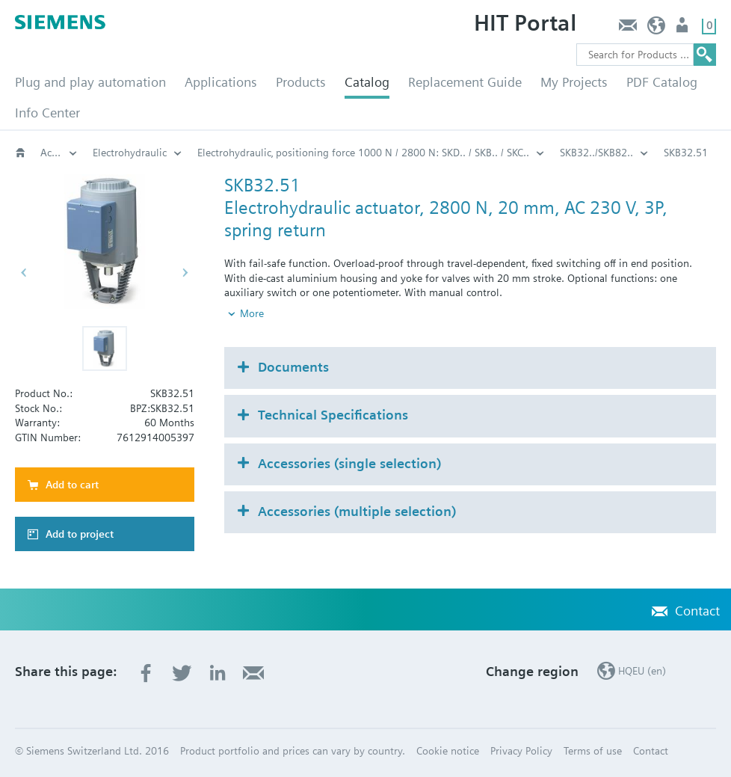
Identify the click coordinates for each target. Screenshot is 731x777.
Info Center (47, 112)
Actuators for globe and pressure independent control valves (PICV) (59, 153)
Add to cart (72, 485)
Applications (221, 82)
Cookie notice (447, 751)
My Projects (574, 82)
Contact (627, 28)
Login (683, 28)
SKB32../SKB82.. (596, 153)
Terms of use (593, 751)
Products (301, 82)
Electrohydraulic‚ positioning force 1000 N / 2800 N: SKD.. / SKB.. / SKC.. (363, 153)
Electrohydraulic (130, 153)
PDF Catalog (661, 82)
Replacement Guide (465, 82)
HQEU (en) (656, 28)
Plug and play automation (90, 82)
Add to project (80, 534)
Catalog (367, 82)
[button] (104, 348)
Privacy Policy (521, 751)
